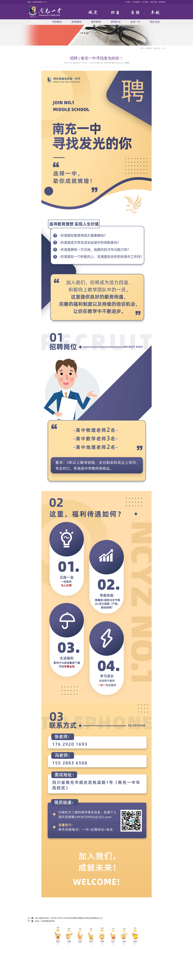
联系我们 (162, 2)
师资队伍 (116, 21)
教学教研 (96, 21)
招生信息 (155, 21)
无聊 (102, 942)
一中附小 (127, 2)
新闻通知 (76, 21)
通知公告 (157, 48)
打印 (127, 63)
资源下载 (153, 2)
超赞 (135, 942)
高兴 (113, 942)
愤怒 (80, 942)
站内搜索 (136, 2)
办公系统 (145, 2)
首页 (142, 48)
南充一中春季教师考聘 (45, 921)
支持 (124, 942)
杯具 (91, 942)
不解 (69, 942)
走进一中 (135, 21)
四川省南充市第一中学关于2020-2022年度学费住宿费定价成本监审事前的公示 (68, 918)
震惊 (58, 942)
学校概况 (57, 21)
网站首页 (37, 21)
